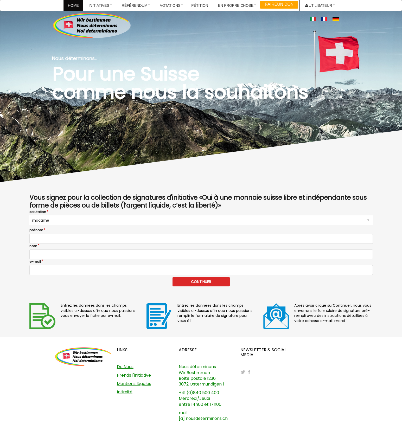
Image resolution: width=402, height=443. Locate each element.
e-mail (35, 261)
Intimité (124, 392)
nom (33, 246)
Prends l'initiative (134, 375)
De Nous (125, 367)
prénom (36, 230)
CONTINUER (201, 281)
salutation (37, 212)
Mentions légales (134, 384)
